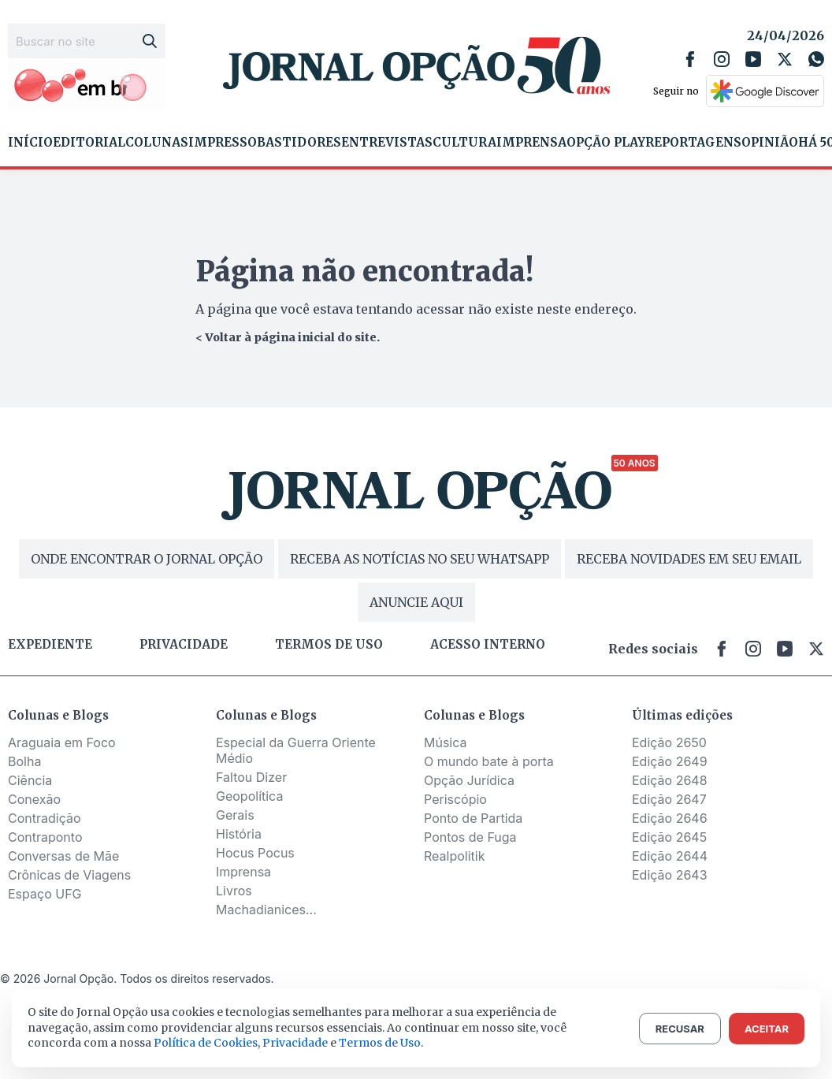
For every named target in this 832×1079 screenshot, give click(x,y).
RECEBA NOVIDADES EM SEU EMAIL (689, 559)
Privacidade (183, 645)
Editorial (89, 143)
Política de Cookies (206, 1043)
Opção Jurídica (469, 780)
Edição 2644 (670, 856)
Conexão (34, 799)
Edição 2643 (670, 875)
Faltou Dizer (251, 777)
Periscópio (455, 799)
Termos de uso (329, 645)
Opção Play (605, 143)
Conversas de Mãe (63, 856)
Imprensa (531, 143)
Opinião (769, 143)
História (239, 834)
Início (30, 143)
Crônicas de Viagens (69, 875)
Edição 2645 (669, 837)
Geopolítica (249, 796)
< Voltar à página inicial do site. (287, 337)
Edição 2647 (669, 799)
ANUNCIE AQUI (416, 602)
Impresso (222, 143)
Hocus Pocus (255, 853)
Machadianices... (266, 909)
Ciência (30, 780)
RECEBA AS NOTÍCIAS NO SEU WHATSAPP (419, 559)
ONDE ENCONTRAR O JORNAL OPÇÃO (146, 559)
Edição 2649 (670, 761)
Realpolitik (454, 856)
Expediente (50, 645)
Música (445, 742)
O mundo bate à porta (489, 761)
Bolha (24, 761)
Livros (234, 891)
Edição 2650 (669, 742)
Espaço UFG (45, 894)
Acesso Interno (487, 645)
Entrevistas (387, 143)
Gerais (235, 815)
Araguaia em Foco (62, 742)
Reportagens (693, 143)
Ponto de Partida (473, 818)
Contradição (44, 818)
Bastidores (299, 143)
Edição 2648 (670, 780)
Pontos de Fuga (470, 837)
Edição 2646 (670, 818)
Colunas (156, 143)
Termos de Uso (380, 1043)
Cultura (464, 143)
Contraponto (45, 837)
